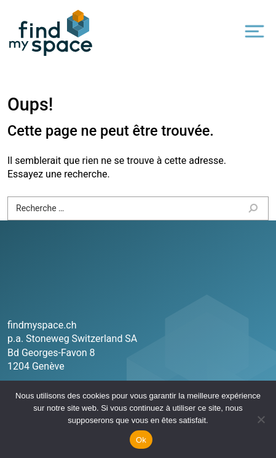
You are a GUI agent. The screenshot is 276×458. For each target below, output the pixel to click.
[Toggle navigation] (254, 31)
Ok (141, 439)
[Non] (260, 419)
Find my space (50, 33)
